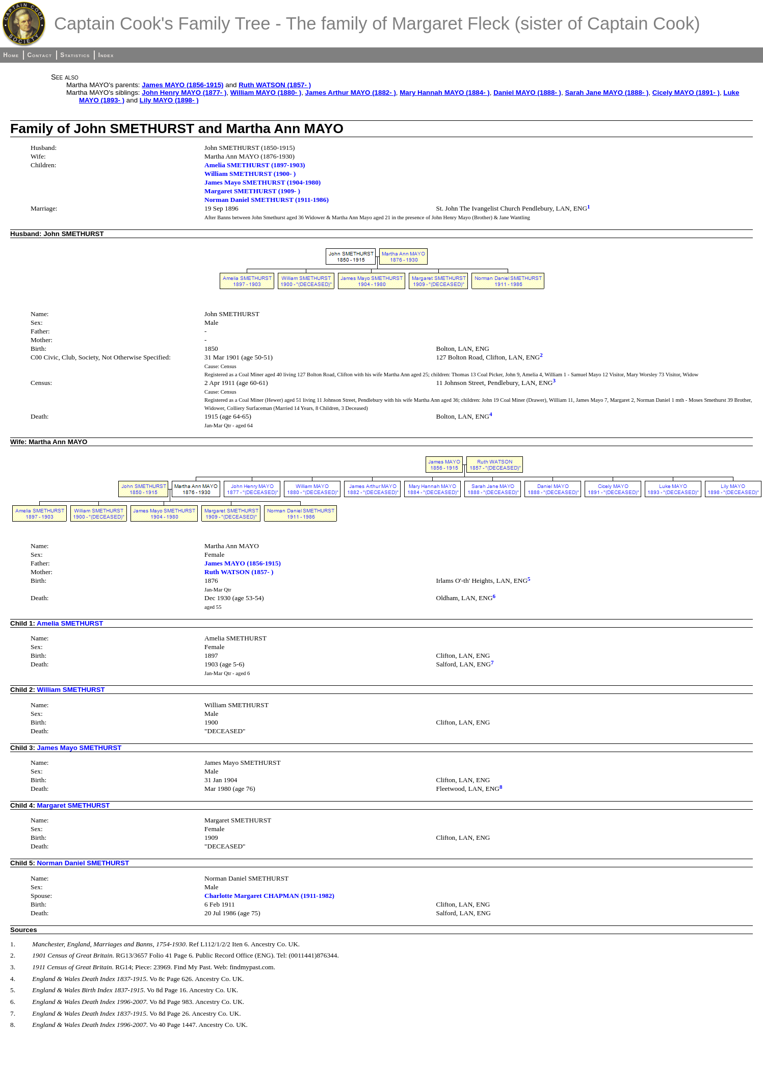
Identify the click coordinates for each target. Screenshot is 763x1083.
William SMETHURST (71, 689)
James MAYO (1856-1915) (182, 85)
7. (12, 1013)
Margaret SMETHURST (73, 805)
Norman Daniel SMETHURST (83, 863)
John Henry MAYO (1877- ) (184, 92)
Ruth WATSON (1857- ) (275, 85)
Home (11, 55)
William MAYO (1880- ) (265, 92)
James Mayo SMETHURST (79, 748)
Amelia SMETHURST (70, 623)
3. (12, 967)
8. (12, 1024)
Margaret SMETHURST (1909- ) (252, 191)
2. (12, 955)
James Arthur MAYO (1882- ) (350, 92)
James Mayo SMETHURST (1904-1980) (262, 182)
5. (12, 990)
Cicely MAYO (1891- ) (686, 92)
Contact (39, 55)
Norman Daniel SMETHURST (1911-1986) (266, 199)
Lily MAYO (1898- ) (169, 100)
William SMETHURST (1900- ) (250, 173)
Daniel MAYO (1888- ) (527, 92)
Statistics (75, 55)
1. (12, 944)
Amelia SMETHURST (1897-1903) (254, 165)
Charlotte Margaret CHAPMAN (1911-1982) (269, 895)
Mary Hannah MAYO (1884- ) (445, 92)
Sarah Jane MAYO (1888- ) (606, 92)
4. (12, 979)
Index (106, 55)
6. (12, 1001)
